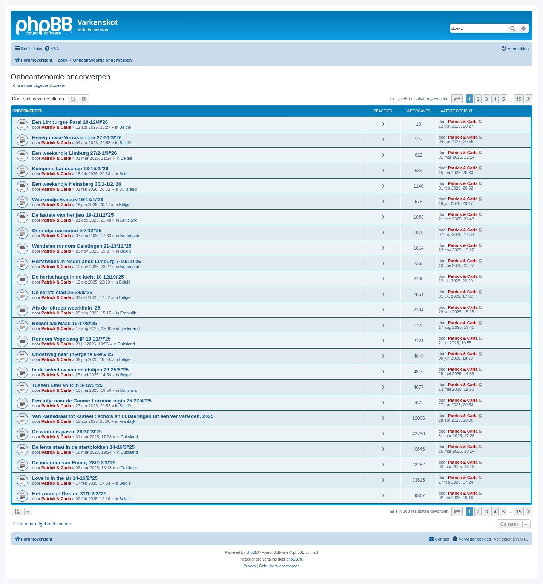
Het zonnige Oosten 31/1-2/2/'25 (69, 493)
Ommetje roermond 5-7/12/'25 (66, 230)
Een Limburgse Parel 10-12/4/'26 (70, 122)
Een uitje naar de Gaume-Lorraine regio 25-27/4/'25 (92, 401)
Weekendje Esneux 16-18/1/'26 (67, 199)
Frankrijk (128, 313)
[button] (457, 98)
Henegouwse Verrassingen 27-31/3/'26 (77, 137)
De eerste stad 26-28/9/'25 (62, 292)
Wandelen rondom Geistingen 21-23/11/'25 (82, 246)
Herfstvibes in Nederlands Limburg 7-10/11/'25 (86, 261)
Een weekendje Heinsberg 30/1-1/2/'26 (76, 184)
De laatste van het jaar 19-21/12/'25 (73, 215)
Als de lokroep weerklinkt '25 (66, 308)
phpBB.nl (294, 559)
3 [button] (486, 99)
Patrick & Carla (56, 127)
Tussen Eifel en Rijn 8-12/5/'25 (67, 385)
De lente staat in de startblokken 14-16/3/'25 (83, 447)
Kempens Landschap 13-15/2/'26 (70, 168)
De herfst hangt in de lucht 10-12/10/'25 (78, 277)
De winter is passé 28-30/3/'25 (67, 432)
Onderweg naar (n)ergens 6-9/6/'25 (72, 354)
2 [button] (478, 99)
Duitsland (128, 189)
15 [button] (519, 99)
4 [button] (495, 99)
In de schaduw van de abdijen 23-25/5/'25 (80, 370)
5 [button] (503, 99)
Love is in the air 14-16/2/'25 (65, 478)
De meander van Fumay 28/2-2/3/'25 (74, 462)
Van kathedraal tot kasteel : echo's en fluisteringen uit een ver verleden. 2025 (122, 416)
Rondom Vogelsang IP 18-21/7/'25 (71, 339)
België (125, 127)
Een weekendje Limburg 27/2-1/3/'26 (74, 153)
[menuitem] (51, 48)
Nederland (130, 235)
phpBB (252, 552)
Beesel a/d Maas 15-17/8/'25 (64, 323)
